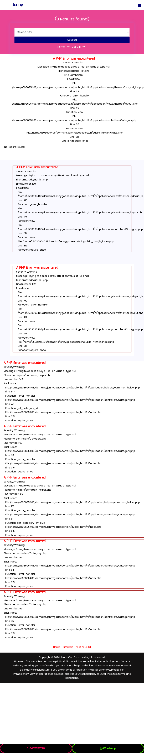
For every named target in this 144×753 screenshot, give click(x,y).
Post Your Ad (83, 647)
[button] (139, 5)
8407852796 (36, 748)
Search (72, 40)
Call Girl (76, 46)
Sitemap (68, 647)
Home (61, 46)
